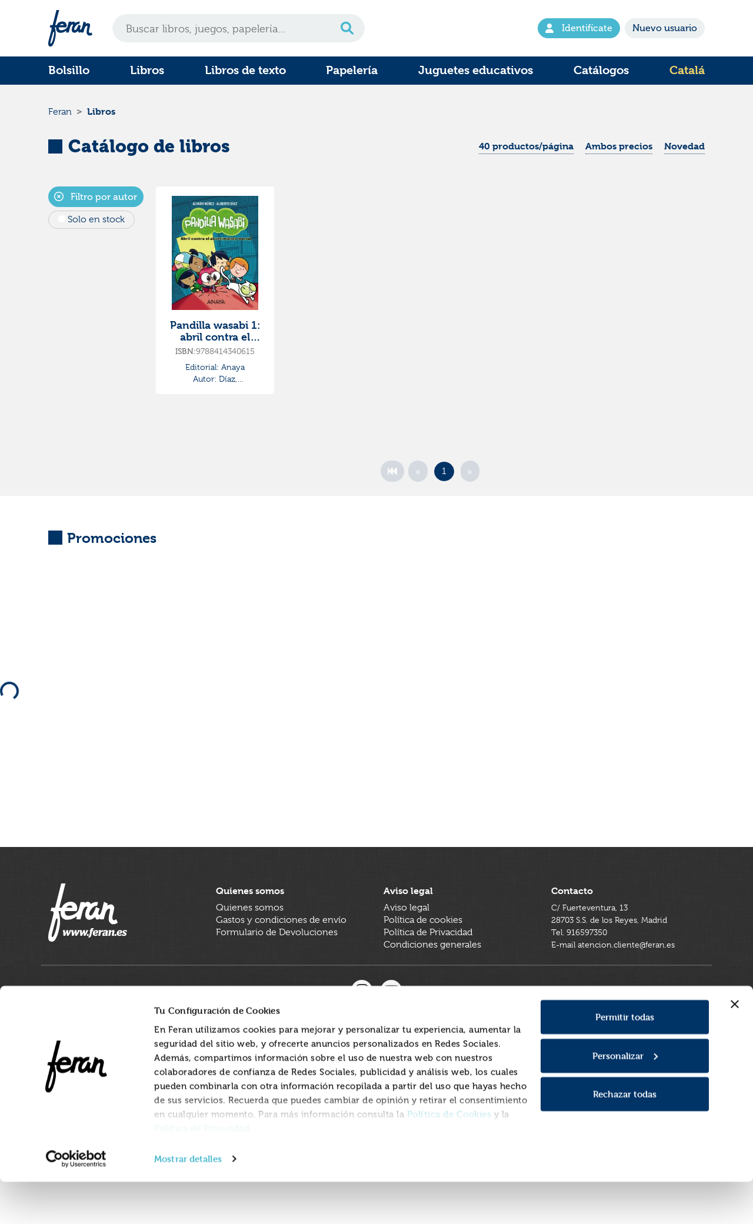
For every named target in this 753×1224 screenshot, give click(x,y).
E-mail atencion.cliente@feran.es (620, 971)
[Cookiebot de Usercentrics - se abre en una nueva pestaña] (76, 1201)
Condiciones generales (432, 971)
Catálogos (601, 70)
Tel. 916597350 (583, 958)
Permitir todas (624, 1059)
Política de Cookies (449, 1155)
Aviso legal (406, 934)
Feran (60, 114)
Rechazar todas (625, 1136)
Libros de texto (245, 70)
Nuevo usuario (664, 28)
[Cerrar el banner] (735, 1046)
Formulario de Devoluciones (277, 958)
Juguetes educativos (475, 70)
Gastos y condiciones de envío (281, 946)
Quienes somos (250, 934)
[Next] (470, 476)
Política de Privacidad (201, 1169)
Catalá (687, 70)
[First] (392, 476)
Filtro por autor (95, 202)
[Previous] (417, 476)
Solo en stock (96, 224)
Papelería (352, 70)
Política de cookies (423, 946)
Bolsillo (68, 70)
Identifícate (578, 28)
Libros (147, 70)
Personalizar (625, 1097)
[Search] (238, 28)
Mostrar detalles (188, 1200)
